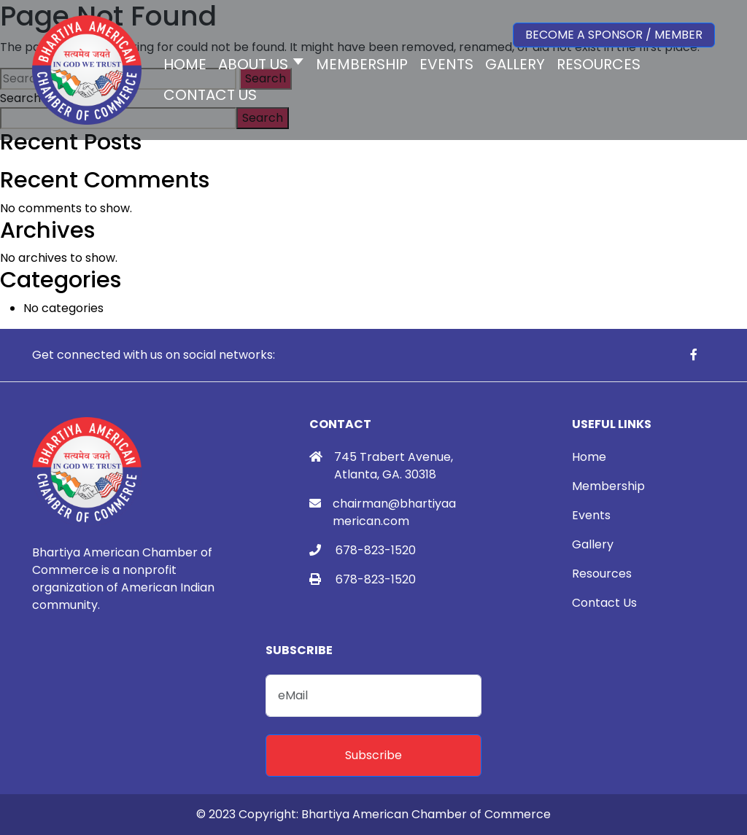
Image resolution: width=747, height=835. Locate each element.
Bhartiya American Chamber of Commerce (426, 814)
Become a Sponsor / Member (614, 34)
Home (589, 456)
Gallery (593, 544)
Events (591, 515)
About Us (253, 64)
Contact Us (604, 602)
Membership (608, 486)
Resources (602, 573)
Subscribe (373, 755)
